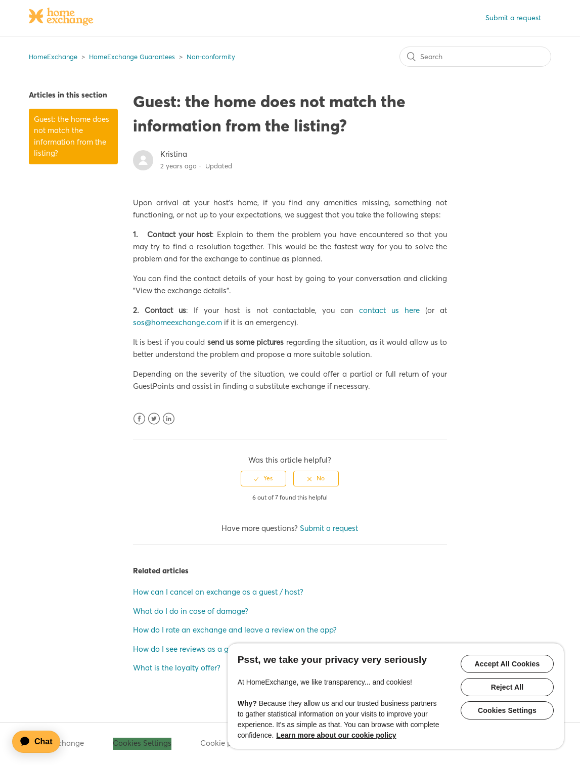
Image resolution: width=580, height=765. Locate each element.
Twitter (154, 419)
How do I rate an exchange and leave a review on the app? (235, 630)
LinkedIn (168, 419)
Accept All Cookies (507, 664)
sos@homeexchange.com (177, 322)
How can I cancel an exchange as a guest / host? (218, 592)
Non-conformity (211, 57)
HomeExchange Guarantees (132, 57)
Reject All (507, 687)
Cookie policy (224, 743)
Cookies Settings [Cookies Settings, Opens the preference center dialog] (507, 710)
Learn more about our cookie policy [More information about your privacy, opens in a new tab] (336, 735)
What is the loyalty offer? (176, 667)
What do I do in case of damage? (190, 611)
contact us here (389, 310)
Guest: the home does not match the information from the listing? (71, 136)
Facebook (139, 419)
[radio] (263, 478)
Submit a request (513, 17)
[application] (41, 741)
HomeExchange (53, 57)
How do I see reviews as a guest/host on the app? (218, 649)
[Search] (475, 57)
